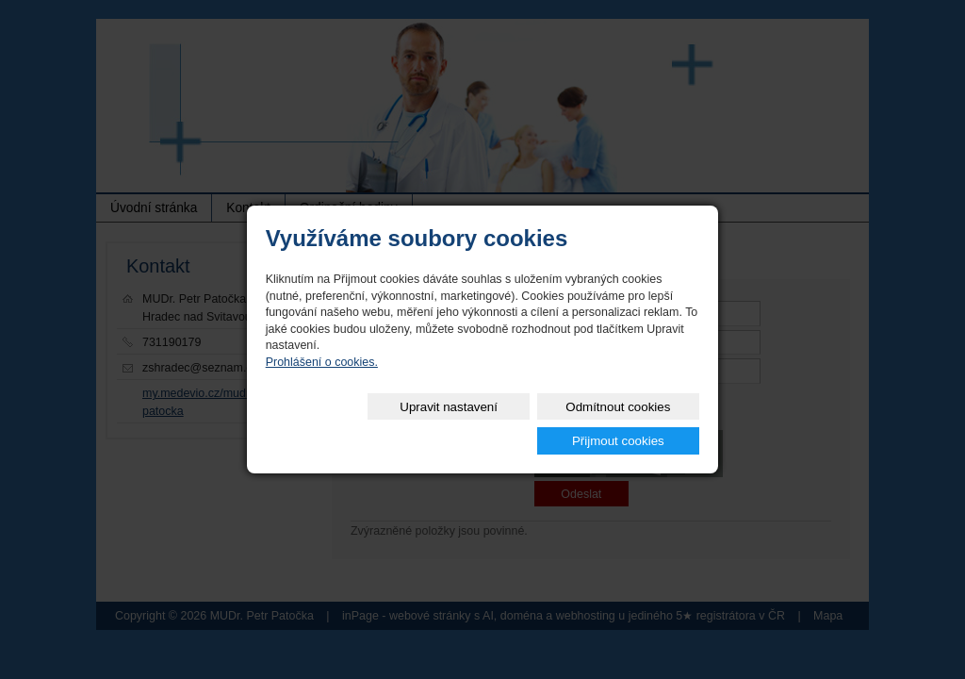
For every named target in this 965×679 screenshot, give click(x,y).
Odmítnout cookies (487, 424)
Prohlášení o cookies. (322, 379)
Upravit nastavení (345, 424)
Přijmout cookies (631, 424)
